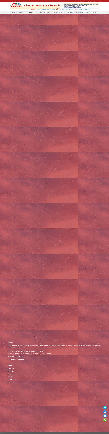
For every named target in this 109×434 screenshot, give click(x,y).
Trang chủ (14, 12)
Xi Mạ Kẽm (39, 12)
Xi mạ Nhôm (11, 378)
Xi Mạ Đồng (70, 12)
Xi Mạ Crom (47, 12)
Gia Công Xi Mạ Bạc (23, 12)
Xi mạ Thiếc (11, 381)
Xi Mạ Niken (32, 12)
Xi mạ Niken (11, 373)
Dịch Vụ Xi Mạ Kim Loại (91, 12)
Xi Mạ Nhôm (55, 12)
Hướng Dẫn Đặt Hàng (79, 12)
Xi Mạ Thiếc (62, 12)
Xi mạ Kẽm (11, 376)
